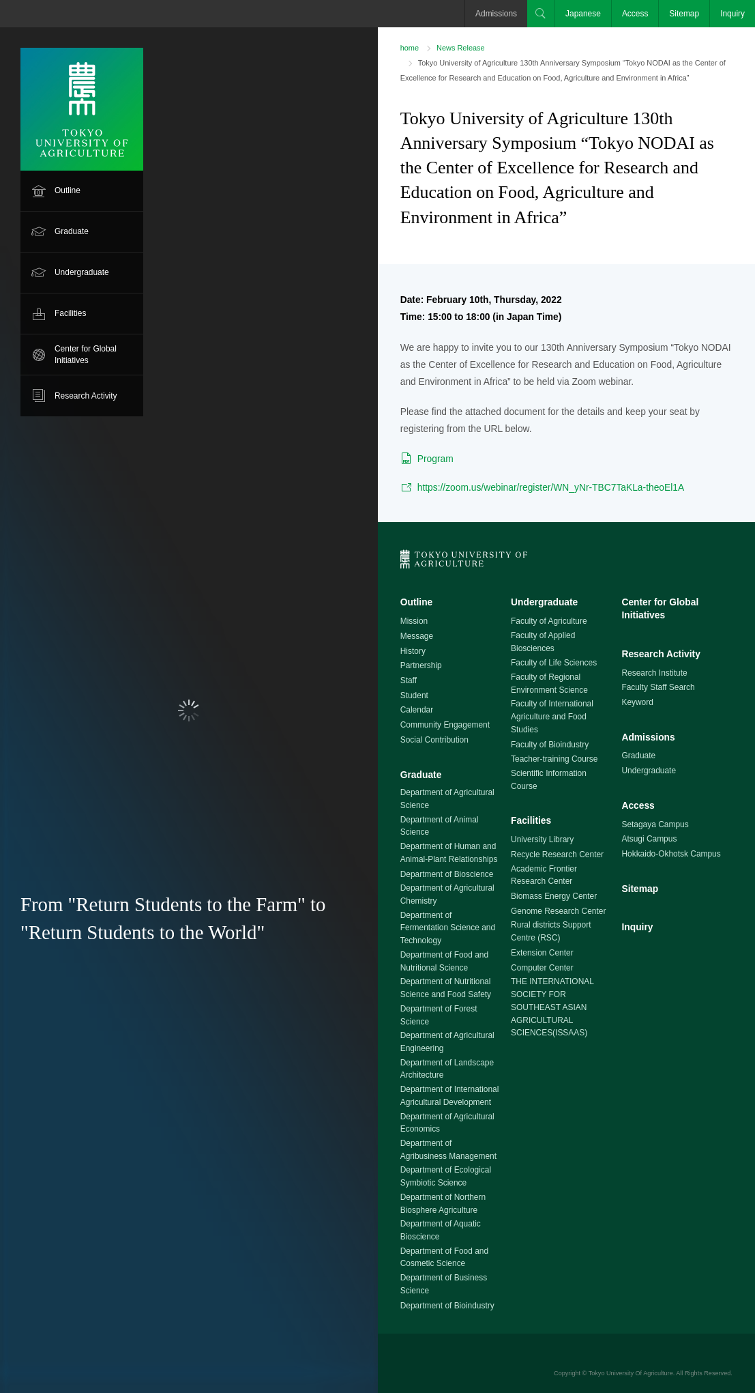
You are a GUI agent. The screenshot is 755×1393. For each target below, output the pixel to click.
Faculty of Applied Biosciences (543, 642)
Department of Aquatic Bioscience (440, 1230)
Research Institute (654, 673)
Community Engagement (445, 725)
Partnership (421, 665)
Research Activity (86, 396)
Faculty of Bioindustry (550, 744)
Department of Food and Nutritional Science (444, 961)
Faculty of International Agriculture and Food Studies (552, 716)
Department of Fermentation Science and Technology (447, 927)
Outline (67, 190)
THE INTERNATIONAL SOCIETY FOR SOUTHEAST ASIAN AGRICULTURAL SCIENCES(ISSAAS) (552, 1007)
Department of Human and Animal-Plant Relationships (449, 853)
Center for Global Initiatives (86, 354)
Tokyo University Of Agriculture (631, 1373)
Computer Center (542, 968)
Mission (414, 621)
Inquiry (732, 13)
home (409, 48)
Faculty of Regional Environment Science (549, 683)
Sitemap (684, 13)
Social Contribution (434, 740)
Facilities (70, 313)
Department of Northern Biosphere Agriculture (443, 1203)
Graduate (72, 231)
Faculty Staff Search (657, 687)
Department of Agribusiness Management (448, 1149)
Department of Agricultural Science (447, 799)
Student (414, 695)
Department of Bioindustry (447, 1305)
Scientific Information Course (549, 780)
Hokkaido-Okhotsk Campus (670, 854)
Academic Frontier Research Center (544, 875)
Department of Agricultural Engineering (447, 1042)
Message (416, 636)
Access (635, 13)
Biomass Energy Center (554, 896)
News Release (460, 48)
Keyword (637, 702)
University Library (542, 839)
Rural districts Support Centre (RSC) (551, 931)
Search (540, 13)
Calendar (416, 710)
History (413, 651)
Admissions (496, 13)
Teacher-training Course (554, 759)
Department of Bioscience (447, 874)
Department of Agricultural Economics (447, 1123)
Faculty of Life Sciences (554, 662)
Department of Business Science (443, 1284)
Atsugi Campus (649, 839)
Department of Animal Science (439, 826)
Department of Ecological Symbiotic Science (445, 1176)
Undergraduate (82, 272)
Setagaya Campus (654, 824)
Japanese (583, 13)
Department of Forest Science (438, 1015)
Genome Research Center (558, 911)
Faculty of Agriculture (549, 621)
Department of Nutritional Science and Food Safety (445, 988)
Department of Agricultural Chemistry (447, 894)
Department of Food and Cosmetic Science (444, 1257)
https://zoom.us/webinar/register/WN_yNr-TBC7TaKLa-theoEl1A (551, 487)
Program (435, 458)
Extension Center (542, 953)
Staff (408, 680)
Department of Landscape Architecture (447, 1069)
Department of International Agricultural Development (449, 1096)
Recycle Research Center (557, 854)
